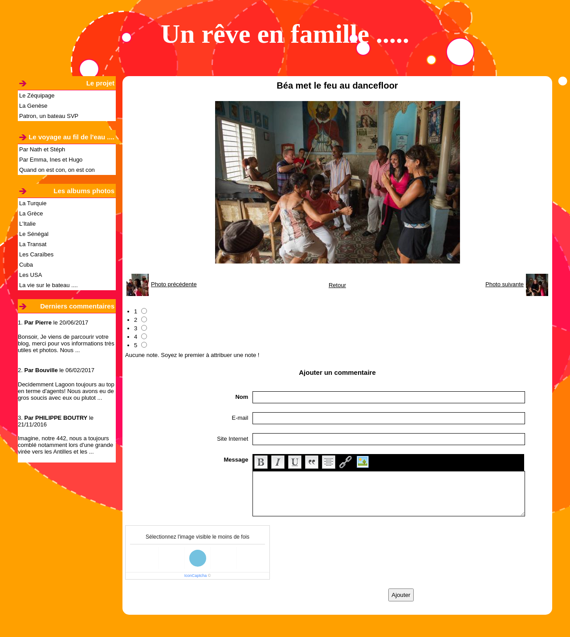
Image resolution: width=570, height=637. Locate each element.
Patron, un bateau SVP (48, 116)
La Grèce (31, 213)
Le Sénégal (34, 234)
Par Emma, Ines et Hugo (50, 159)
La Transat (32, 244)
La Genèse (33, 105)
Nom (241, 397)
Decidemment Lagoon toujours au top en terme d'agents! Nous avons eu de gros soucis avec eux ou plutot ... (66, 391)
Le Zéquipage (37, 95)
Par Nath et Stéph (42, 149)
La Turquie (32, 203)
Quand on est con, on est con (57, 169)
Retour (337, 285)
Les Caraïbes (36, 254)
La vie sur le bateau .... (48, 285)
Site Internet (232, 438)
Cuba (26, 264)
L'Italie (27, 223)
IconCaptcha (195, 575)
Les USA (30, 275)
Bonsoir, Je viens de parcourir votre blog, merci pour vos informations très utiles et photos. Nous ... (66, 343)
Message (236, 459)
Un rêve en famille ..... (285, 34)
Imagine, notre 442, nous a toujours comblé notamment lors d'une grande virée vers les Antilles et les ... (65, 445)
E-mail (240, 417)
